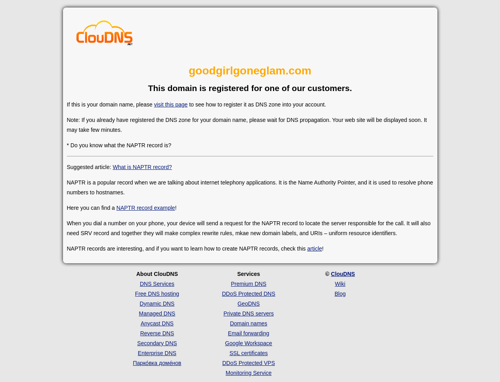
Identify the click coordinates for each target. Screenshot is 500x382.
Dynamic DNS (157, 303)
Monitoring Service (249, 373)
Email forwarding (248, 333)
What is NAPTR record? (142, 167)
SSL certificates (248, 353)
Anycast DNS (157, 323)
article (314, 248)
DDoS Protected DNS (248, 294)
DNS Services (157, 284)
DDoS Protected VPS (248, 363)
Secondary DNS (157, 343)
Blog (339, 294)
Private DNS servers (248, 313)
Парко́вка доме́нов (157, 363)
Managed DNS (157, 313)
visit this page (171, 104)
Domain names (248, 323)
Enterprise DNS (157, 353)
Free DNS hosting (157, 294)
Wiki (340, 284)
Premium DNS (248, 284)
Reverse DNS (157, 333)
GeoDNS (248, 303)
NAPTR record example (145, 208)
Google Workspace (248, 343)
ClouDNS (343, 274)
